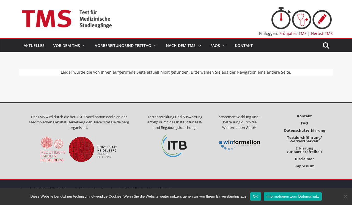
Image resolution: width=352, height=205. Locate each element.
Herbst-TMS (322, 33)
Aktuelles (34, 45)
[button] (83, 45)
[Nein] (345, 196)
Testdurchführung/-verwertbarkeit (304, 139)
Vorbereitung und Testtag (123, 45)
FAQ (304, 123)
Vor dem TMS (66, 45)
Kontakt (244, 45)
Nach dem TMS (181, 45)
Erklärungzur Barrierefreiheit (304, 150)
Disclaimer (304, 158)
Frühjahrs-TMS (293, 33)
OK (255, 196)
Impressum (305, 166)
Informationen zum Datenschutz (292, 196)
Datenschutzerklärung (304, 130)
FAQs (215, 45)
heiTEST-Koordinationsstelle (93, 116)
